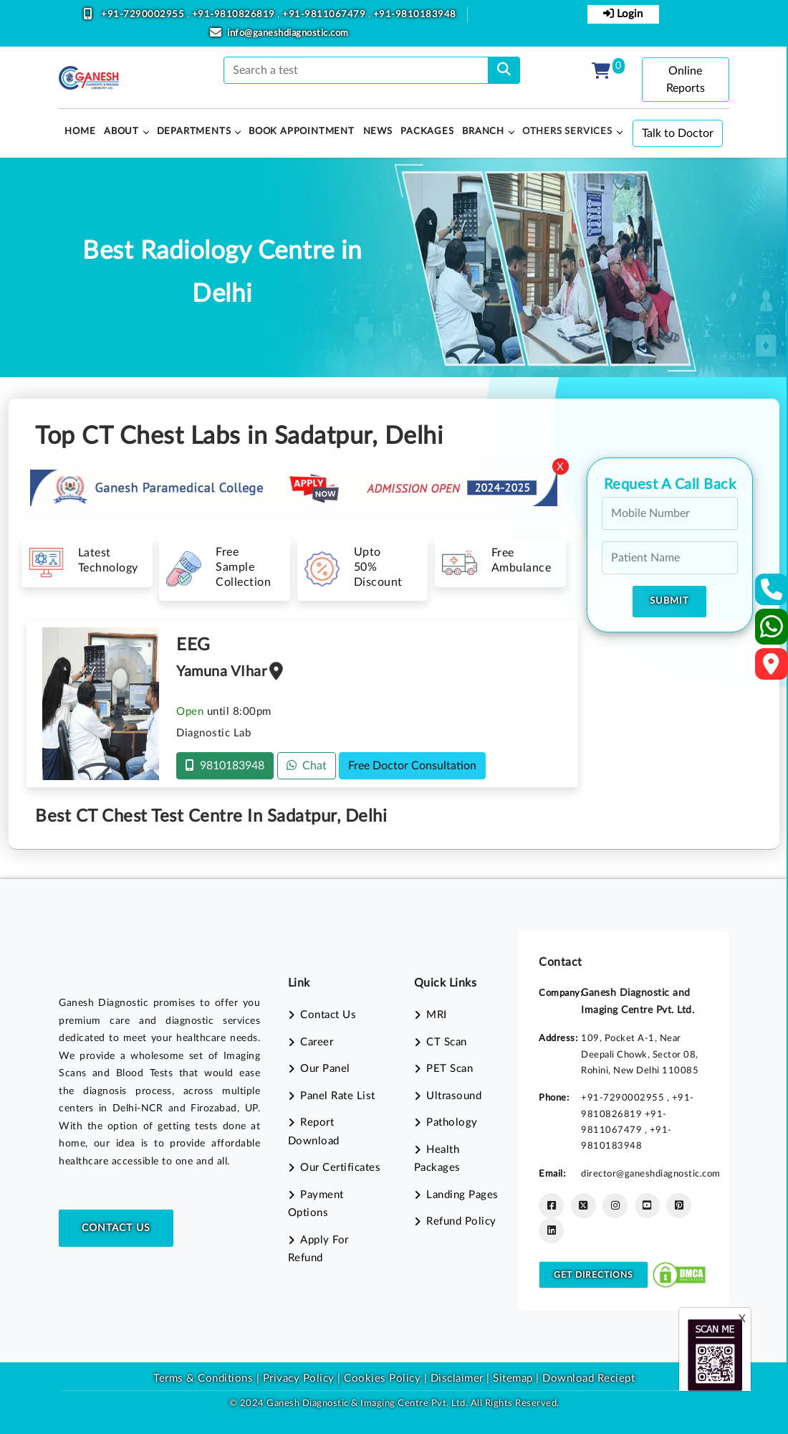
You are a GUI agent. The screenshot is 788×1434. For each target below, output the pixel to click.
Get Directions (593, 1275)
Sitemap (513, 1378)
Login (623, 13)
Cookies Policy (382, 1378)
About (121, 131)
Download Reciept (588, 1378)
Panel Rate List (337, 1096)
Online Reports (685, 79)
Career (316, 1042)
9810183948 (225, 765)
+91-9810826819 (235, 14)
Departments (194, 131)
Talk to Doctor (677, 133)
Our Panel (325, 1068)
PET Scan (449, 1068)
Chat (307, 765)
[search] (504, 70)
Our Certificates (340, 1167)
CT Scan (446, 1042)
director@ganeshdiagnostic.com (651, 1174)
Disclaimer (457, 1378)
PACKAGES (426, 131)
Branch (483, 131)
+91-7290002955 (144, 14)
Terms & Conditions (203, 1378)
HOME (79, 131)
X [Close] (560, 467)
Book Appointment (302, 131)
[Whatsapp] (772, 632)
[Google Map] (771, 668)
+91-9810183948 (414, 14)
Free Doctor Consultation (412, 765)
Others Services (567, 131)
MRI (436, 1015)
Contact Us (116, 1228)
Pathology (452, 1122)
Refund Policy (461, 1221)
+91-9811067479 (325, 14)
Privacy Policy (297, 1378)
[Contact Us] (772, 594)
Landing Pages (462, 1195)
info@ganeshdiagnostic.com (288, 33)
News (378, 131)
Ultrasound (453, 1096)
